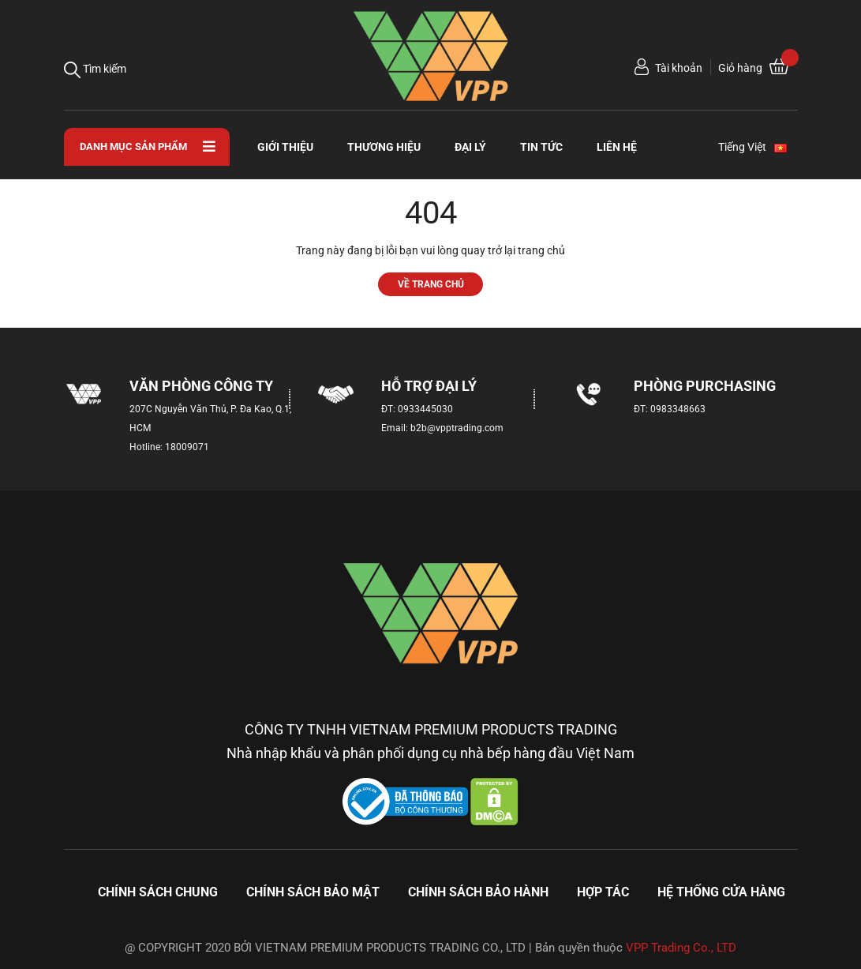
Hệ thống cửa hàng (721, 892)
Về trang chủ (431, 284)
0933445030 (425, 409)
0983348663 (678, 409)
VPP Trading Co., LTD (681, 948)
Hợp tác (603, 892)
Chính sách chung (158, 892)
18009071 (187, 447)
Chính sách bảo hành (478, 892)
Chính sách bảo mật (313, 892)
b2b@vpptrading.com (456, 428)
